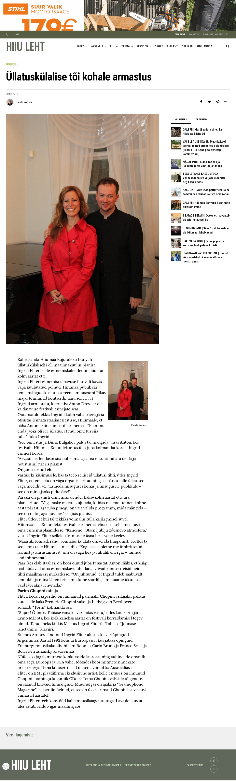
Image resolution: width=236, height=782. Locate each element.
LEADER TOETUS (194, 774)
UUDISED (79, 55)
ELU (112, 55)
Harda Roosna (25, 111)
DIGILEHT (172, 55)
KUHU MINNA (204, 55)
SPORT (159, 55)
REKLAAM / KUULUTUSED (215, 43)
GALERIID (187, 55)
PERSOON (142, 55)
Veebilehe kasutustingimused (103, 774)
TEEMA (125, 55)
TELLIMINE (180, 43)
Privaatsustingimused (138, 774)
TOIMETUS (194, 43)
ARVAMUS (97, 55)
